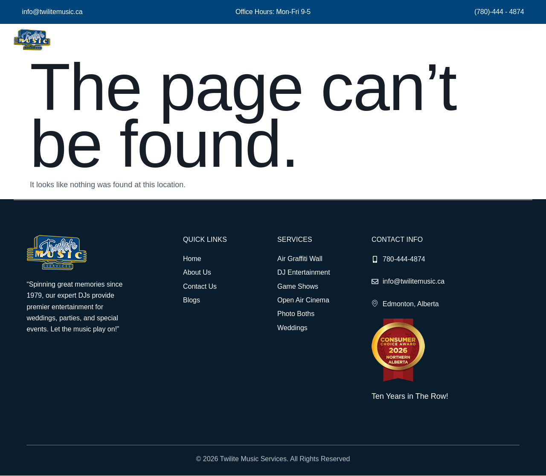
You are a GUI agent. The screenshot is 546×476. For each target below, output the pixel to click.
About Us (222, 39)
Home (186, 39)
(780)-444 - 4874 (499, 11)
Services (266, 39)
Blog (303, 39)
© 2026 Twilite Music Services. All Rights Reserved (273, 464)
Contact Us (340, 39)
